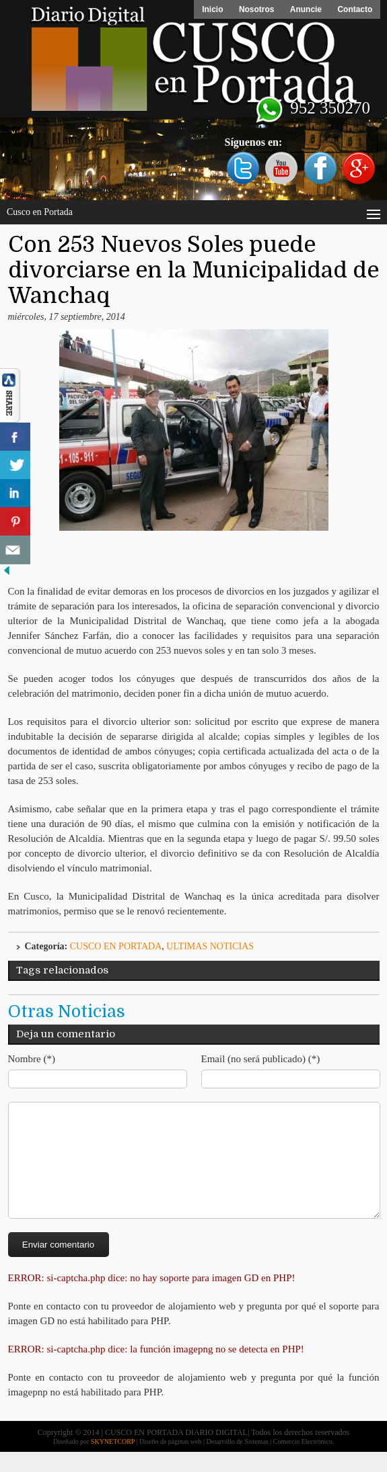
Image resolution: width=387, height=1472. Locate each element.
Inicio (211, 9)
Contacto (354, 9)
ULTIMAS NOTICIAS (210, 946)
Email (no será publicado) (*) (260, 1058)
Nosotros (255, 9)
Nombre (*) (31, 1058)
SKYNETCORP (113, 1461)
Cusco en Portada (116, 946)
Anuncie (305, 9)
